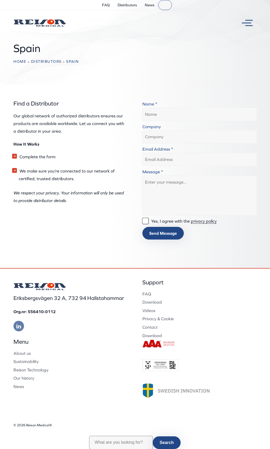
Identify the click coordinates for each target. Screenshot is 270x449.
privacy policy (204, 221)
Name (149, 104)
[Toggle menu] (245, 23)
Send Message (163, 233)
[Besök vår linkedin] (18, 326)
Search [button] (166, 442)
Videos (148, 310)
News (149, 5)
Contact (150, 327)
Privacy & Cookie (158, 318)
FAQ (106, 5)
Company (151, 126)
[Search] (165, 5)
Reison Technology (31, 369)
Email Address (157, 149)
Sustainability (26, 361)
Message (152, 171)
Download (152, 302)
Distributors (127, 5)
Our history (23, 378)
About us (22, 353)
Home (19, 61)
